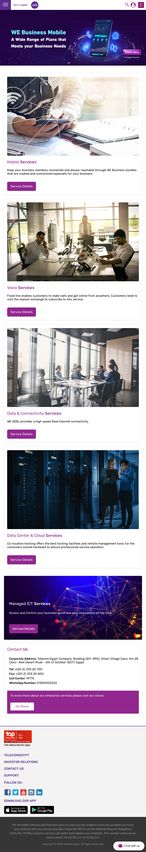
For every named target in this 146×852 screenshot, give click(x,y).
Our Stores (22, 706)
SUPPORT (11, 775)
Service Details (22, 186)
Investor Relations (21, 762)
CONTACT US (14, 769)
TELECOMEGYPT (16, 755)
